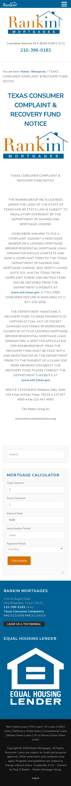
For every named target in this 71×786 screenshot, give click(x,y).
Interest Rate (15, 513)
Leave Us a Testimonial (24, 624)
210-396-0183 (35, 50)
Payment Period (16, 543)
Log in (35, 778)
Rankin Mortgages (35, 22)
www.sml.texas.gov (25, 292)
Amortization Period (18, 528)
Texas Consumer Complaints (24, 611)
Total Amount (15, 483)
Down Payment (16, 498)
